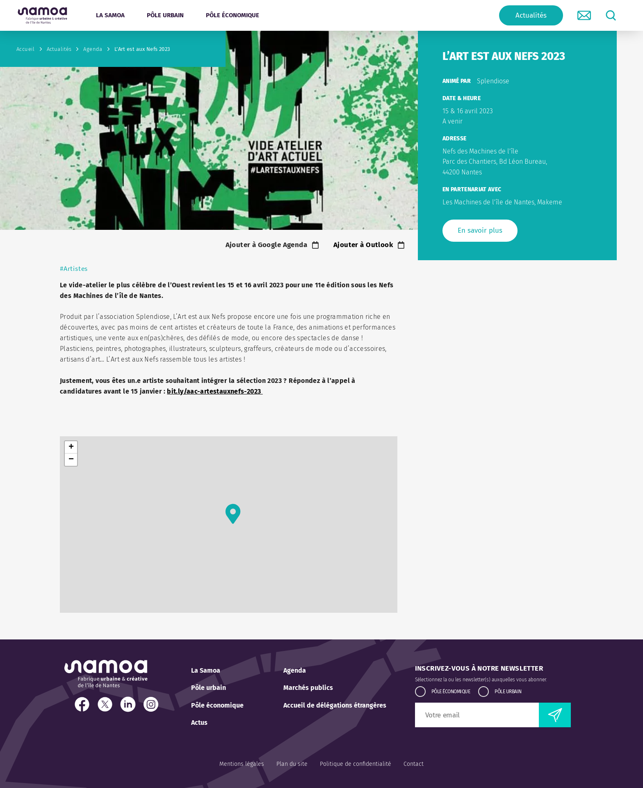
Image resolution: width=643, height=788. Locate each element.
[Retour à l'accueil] (42, 15)
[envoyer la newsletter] (555, 715)
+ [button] (71, 447)
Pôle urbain (208, 688)
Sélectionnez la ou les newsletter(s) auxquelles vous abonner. (481, 680)
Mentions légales (241, 764)
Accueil (25, 49)
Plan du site (292, 764)
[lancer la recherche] (610, 15)
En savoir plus (480, 230)
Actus (199, 722)
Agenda (92, 49)
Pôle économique (217, 705)
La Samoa (205, 670)
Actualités (531, 15)
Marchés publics (308, 688)
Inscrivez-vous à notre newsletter (479, 668)
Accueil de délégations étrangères (334, 705)
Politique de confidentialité (355, 764)
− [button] (71, 460)
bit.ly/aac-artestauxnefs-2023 (214, 391)
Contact (414, 764)
